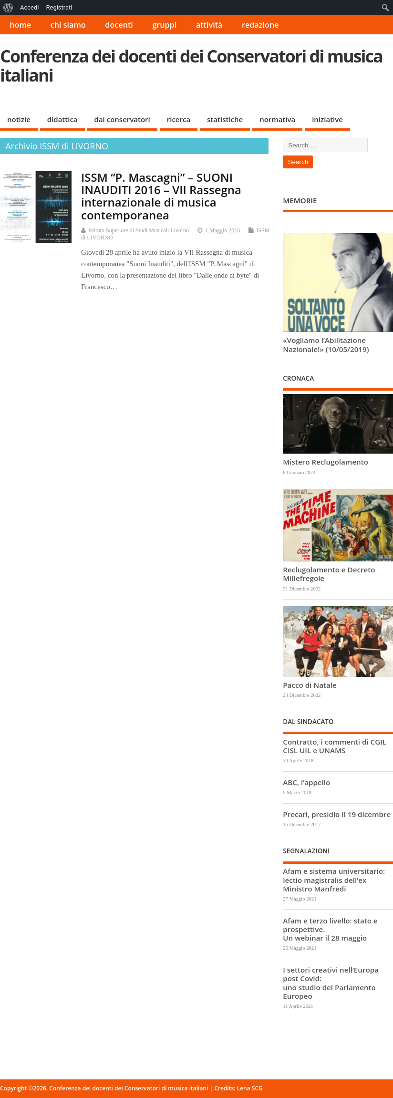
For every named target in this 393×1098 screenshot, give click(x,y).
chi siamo (68, 25)
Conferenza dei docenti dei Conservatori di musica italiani (191, 65)
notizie (19, 119)
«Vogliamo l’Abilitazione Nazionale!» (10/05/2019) (326, 344)
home (20, 25)
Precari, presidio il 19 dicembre (337, 814)
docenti (119, 25)
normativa (277, 119)
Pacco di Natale (309, 685)
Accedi (29, 7)
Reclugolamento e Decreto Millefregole (329, 574)
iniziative (327, 119)
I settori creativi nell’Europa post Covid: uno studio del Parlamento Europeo (331, 983)
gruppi (164, 25)
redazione (260, 25)
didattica (62, 119)
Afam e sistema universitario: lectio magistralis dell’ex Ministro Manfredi (334, 879)
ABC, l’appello (306, 782)
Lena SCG (250, 1088)
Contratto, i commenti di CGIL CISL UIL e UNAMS (334, 746)
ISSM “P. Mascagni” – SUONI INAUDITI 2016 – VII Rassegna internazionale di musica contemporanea (161, 196)
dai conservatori (122, 119)
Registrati (59, 7)
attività (209, 25)
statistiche (225, 119)
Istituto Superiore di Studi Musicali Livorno (138, 230)
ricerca (178, 119)
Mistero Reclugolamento (325, 461)
